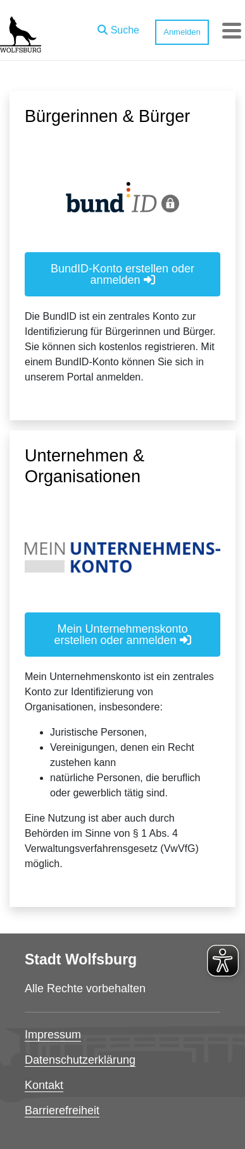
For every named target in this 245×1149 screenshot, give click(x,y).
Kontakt (44, 1085)
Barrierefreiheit (62, 1110)
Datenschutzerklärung (80, 1060)
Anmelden (182, 32)
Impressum (53, 1034)
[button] (118, 27)
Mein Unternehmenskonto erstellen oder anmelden (122, 635)
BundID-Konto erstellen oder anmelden (122, 274)
